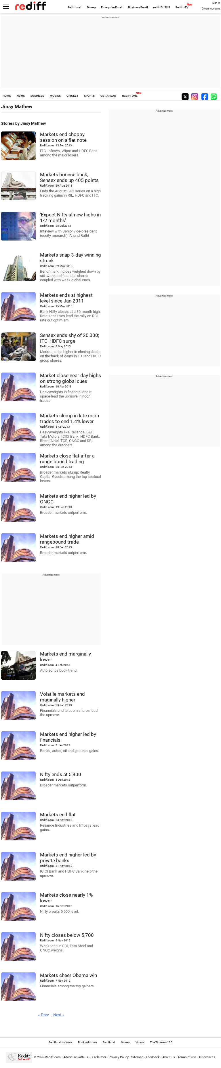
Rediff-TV (182, 7)
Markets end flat (58, 814)
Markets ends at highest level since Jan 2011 (66, 298)
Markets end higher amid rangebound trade (67, 539)
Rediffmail (74, 7)
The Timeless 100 (161, 1042)
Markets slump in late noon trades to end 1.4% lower (69, 418)
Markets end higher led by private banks (68, 857)
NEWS (21, 96)
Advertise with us (75, 1057)
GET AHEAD (108, 96)
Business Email (138, 7)
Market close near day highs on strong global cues (70, 378)
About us (168, 1057)
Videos (140, 1042)
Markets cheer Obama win (68, 975)
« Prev (43, 1015)
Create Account (211, 8)
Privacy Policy (119, 1057)
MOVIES (55, 96)
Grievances (207, 1057)
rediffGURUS (161, 7)
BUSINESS (37, 96)
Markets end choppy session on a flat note (63, 137)
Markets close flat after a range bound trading (67, 458)
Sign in (216, 2)
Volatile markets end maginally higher (62, 697)
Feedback (153, 1057)
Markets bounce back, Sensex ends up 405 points (69, 177)
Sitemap (137, 1057)
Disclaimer (98, 1057)
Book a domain (87, 1042)
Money (91, 7)
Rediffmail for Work (60, 1042)
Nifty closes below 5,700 (67, 935)
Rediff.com (53, 1057)
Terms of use (187, 1057)
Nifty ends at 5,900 (60, 774)
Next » (58, 1015)
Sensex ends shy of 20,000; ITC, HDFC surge (69, 338)
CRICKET (72, 96)
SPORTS (89, 96)
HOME (7, 96)
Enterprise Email (112, 7)
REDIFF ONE (130, 96)
